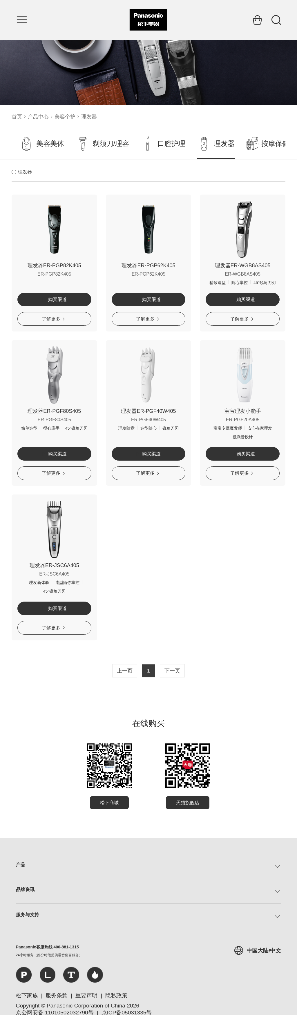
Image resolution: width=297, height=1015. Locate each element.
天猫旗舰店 (187, 802)
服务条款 (57, 995)
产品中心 (38, 117)
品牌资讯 (25, 889)
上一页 (125, 671)
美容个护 (65, 117)
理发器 (89, 117)
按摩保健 (267, 143)
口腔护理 (163, 143)
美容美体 (41, 143)
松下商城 (109, 802)
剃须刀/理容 (102, 143)
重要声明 (86, 995)
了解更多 (53, 318)
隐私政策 (116, 995)
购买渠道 (54, 299)
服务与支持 (27, 914)
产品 (20, 864)
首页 (17, 117)
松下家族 (27, 995)
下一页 (172, 671)
